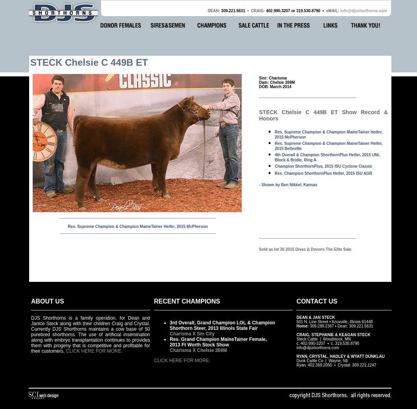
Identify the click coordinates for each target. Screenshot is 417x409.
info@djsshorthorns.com (363, 11)
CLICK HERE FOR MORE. (94, 351)
